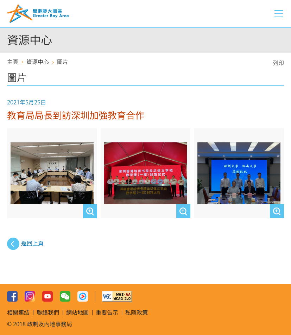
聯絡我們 (48, 312)
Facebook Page (12, 296)
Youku (82, 296)
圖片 (62, 62)
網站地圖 (77, 312)
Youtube (47, 296)
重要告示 (107, 312)
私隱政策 (136, 312)
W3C (117, 296)
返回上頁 (32, 243)
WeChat (65, 296)
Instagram (30, 296)
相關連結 (18, 312)
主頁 (12, 62)
